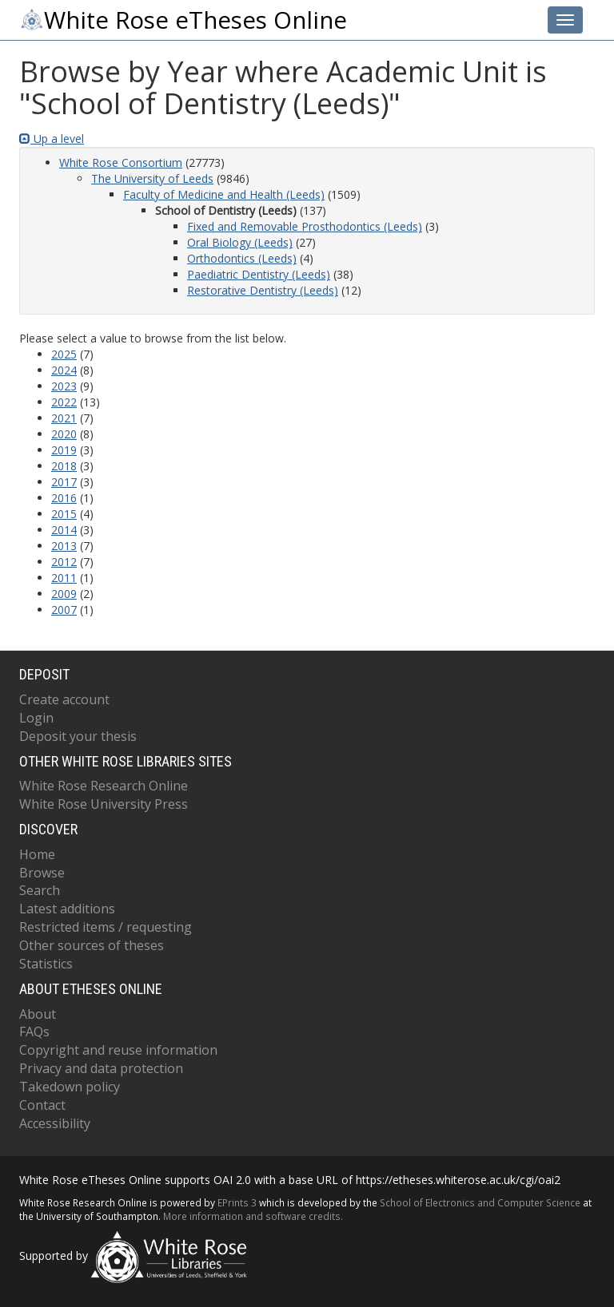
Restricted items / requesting (105, 927)
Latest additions (67, 908)
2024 (64, 370)
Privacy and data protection (101, 1068)
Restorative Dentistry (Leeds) (262, 290)
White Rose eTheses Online (183, 20)
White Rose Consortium (120, 162)
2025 (64, 354)
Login (36, 718)
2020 (64, 434)
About (37, 1014)
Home (37, 854)
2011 (64, 577)
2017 (64, 481)
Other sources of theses (91, 945)
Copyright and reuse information (118, 1050)
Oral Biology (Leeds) (240, 242)
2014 (64, 529)
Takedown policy (69, 1086)
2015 (64, 513)
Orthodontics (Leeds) (242, 258)
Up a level (51, 138)
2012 (64, 561)
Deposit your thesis (78, 736)
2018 (64, 465)
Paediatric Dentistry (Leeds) (258, 274)
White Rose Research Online (103, 785)
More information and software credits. (253, 1216)
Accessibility (54, 1123)
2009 (64, 593)
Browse (42, 872)
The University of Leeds (152, 178)
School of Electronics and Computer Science (480, 1202)
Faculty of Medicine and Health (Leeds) (224, 194)
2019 (64, 449)
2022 (64, 402)
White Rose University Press (103, 804)
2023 (64, 386)
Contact (42, 1105)
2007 (64, 609)
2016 (64, 497)
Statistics (46, 963)
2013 (64, 545)
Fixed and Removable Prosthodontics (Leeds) (304, 226)
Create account (64, 699)
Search (39, 890)
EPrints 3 (237, 1202)
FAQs (34, 1031)
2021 (64, 418)
